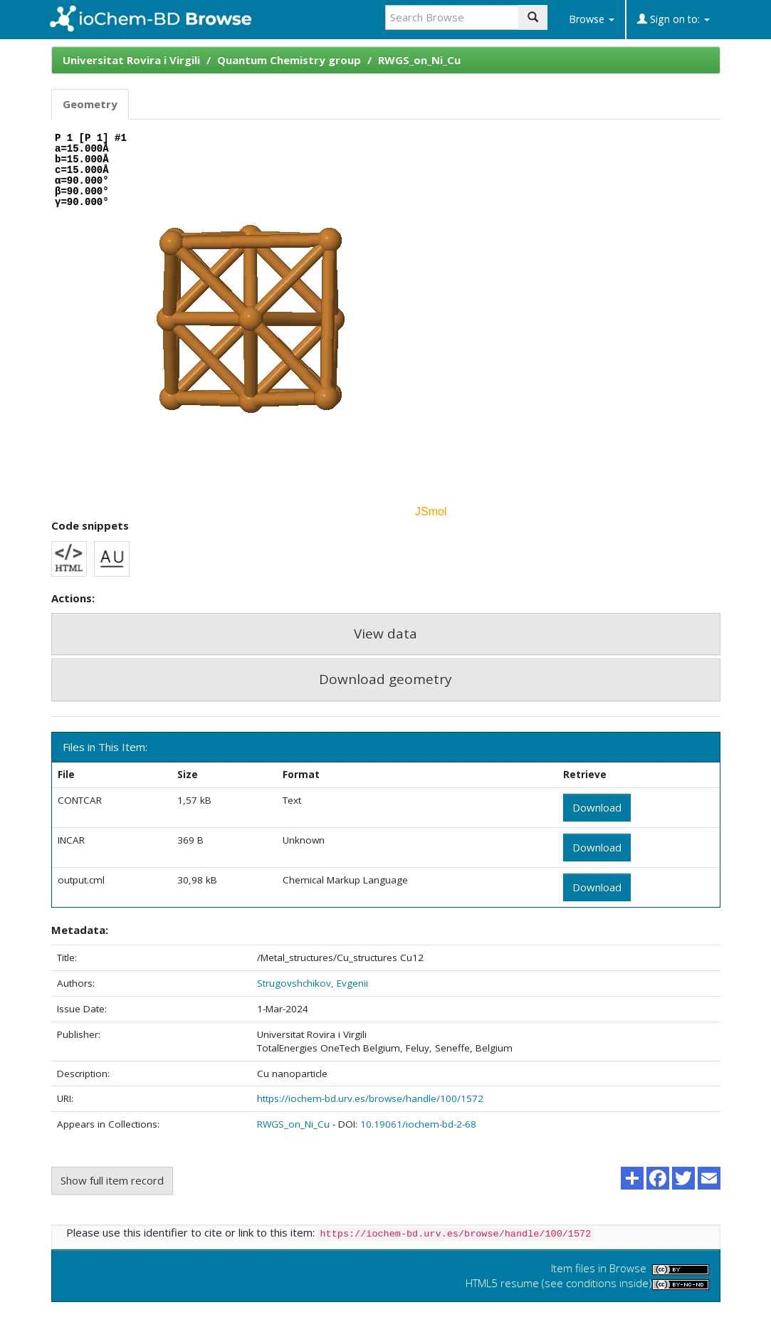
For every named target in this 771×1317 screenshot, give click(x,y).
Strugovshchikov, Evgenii (312, 983)
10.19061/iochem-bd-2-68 (418, 1124)
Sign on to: (673, 19)
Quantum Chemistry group (289, 60)
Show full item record (112, 1180)
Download (596, 807)
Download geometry (385, 679)
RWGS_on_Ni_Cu (419, 60)
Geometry (90, 104)
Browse (591, 19)
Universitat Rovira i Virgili (131, 60)
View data (385, 633)
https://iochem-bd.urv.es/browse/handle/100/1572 (370, 1098)
